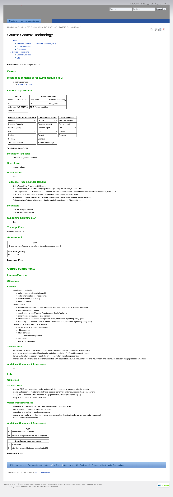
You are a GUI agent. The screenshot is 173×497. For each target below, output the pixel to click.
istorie (47, 465)
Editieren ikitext (99, 465)
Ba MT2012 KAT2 (25, 85)
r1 (61, 465)
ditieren (14, 465)
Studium (13, 21)
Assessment (22, 49)
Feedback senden (51, 486)
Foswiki (21, 27)
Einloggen (147, 4)
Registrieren (159, 4)
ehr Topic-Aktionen (116, 465)
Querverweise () (70, 465)
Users (167, 4)
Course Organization (25, 46)
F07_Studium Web (34, 27)
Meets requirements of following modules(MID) (36, 43)
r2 (56, 465)
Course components (20, 52)
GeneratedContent (74, 27)
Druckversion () (35, 465)
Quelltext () (85, 465)
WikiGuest (138, 4)
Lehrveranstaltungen (30, 21)
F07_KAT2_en (50, 27)
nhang (23, 465)
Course (15, 40)
